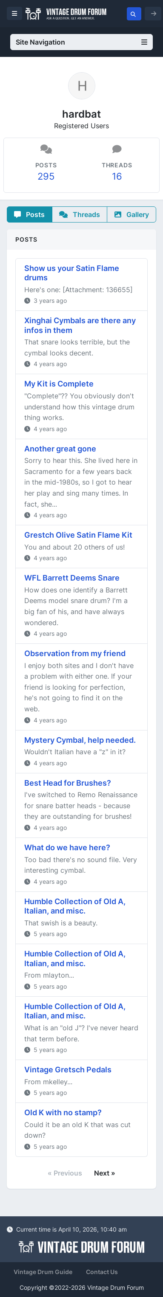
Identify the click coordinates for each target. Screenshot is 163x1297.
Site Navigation (81, 42)
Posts (29, 214)
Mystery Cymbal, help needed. (80, 740)
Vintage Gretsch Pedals (68, 1069)
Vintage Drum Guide (43, 1271)
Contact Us (102, 1271)
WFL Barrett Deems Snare (72, 577)
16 (117, 176)
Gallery (131, 214)
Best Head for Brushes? (67, 782)
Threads (79, 214)
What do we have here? (67, 847)
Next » (104, 1173)
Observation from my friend (75, 653)
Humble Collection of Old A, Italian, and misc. (75, 906)
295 (45, 176)
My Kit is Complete (59, 383)
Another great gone (60, 448)
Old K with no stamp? (63, 1112)
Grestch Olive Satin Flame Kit (78, 534)
